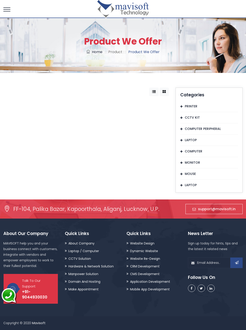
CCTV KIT (192, 117)
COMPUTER (193, 151)
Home (94, 51)
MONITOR (192, 162)
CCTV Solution (79, 258)
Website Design (142, 243)
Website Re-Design (145, 258)
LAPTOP (191, 140)
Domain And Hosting (84, 281)
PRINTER (191, 106)
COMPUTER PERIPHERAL (203, 129)
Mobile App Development (150, 289)
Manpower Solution (83, 274)
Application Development (150, 281)
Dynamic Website (144, 251)
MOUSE (190, 174)
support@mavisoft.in (214, 209)
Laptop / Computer (83, 251)
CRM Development (145, 266)
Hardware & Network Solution (91, 266)
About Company (81, 243)
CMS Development (145, 274)
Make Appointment (83, 289)
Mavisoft (38, 323)
